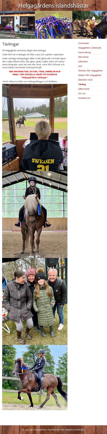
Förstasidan (83, 43)
